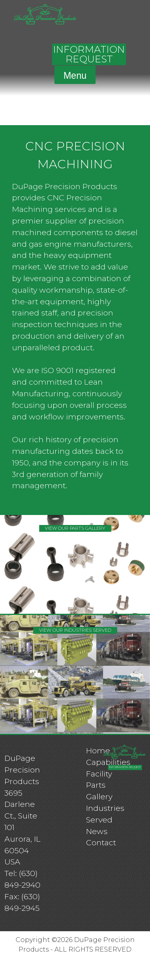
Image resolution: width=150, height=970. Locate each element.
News (97, 831)
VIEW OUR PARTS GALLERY (75, 528)
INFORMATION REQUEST (89, 54)
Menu (75, 75)
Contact (101, 842)
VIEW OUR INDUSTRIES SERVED (75, 630)
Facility (99, 773)
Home (98, 750)
